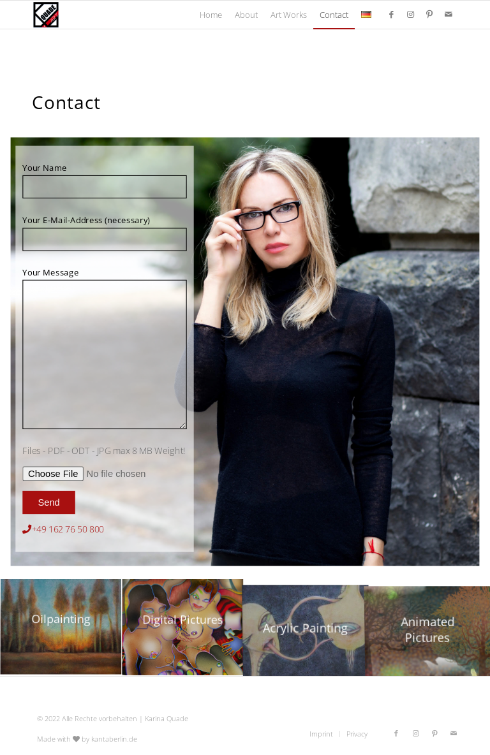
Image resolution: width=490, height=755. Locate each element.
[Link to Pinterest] (429, 14)
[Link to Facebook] (391, 14)
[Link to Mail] (448, 14)
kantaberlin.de (114, 739)
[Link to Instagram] (410, 14)
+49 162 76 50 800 (68, 529)
